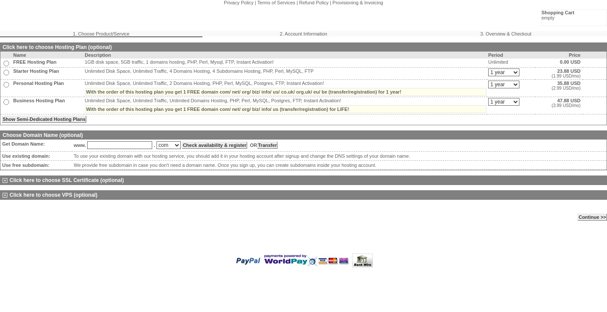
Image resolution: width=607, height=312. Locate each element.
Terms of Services (276, 2)
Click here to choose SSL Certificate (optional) (63, 180)
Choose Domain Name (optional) (43, 135)
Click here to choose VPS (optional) (50, 195)
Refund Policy (314, 2)
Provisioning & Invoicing (358, 2)
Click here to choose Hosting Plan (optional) (57, 47)
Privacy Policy (238, 2)
